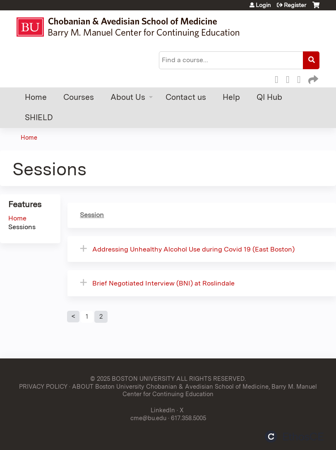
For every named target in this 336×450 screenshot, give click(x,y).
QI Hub (269, 97)
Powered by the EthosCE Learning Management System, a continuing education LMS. (294, 437)
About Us (127, 97)
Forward (312, 78)
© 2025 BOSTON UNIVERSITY (132, 378)
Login (263, 5)
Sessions (22, 227)
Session (92, 215)
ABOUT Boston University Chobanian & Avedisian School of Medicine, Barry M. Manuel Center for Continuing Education (194, 390)
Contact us (186, 97)
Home (36, 97)
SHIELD (39, 117)
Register (295, 5)
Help (231, 97)
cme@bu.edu (148, 417)
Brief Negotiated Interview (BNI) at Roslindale (163, 283)
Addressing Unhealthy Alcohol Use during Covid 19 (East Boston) (193, 249)
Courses (78, 97)
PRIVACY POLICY (43, 386)
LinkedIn (301, 78)
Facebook (279, 78)
